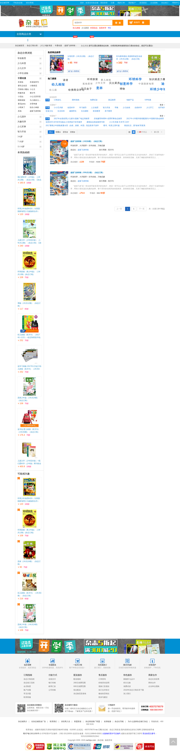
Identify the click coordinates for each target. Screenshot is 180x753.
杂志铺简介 (22, 721)
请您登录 (104, 3)
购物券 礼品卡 (129, 679)
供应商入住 (65, 721)
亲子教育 (108, 111)
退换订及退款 (103, 686)
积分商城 (30, 3)
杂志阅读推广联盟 (92, 721)
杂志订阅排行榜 (40, 40)
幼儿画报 (58, 84)
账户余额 (27, 690)
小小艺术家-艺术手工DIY (119, 122)
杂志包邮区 (107, 40)
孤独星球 (88, 84)
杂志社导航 (119, 721)
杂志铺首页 (19, 45)
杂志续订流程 (29, 683)
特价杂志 (73, 40)
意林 (99, 88)
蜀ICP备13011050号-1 (32, 733)
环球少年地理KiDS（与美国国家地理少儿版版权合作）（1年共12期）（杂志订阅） (29, 211)
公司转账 (52, 690)
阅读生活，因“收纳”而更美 (134, 125)
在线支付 (52, 679)
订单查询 (102, 679)
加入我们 (127, 694)
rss (96, 730)
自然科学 (138, 107)
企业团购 (154, 3)
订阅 (100, 730)
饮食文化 (49, 111)
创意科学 (126, 83)
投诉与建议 (103, 697)
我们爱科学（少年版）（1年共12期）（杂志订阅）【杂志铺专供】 (29, 180)
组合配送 (77, 690)
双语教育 (96, 111)
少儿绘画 (126, 107)
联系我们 (53, 721)
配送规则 (77, 679)
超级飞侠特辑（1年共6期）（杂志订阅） (86, 141)
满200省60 (89, 40)
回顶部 (173, 741)
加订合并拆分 (103, 690)
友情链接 (107, 721)
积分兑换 (127, 683)
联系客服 (27, 697)
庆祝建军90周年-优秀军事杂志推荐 (108, 119)
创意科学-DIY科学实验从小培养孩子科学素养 (64, 122)
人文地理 (94, 107)
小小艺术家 (58, 107)
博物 (122, 88)
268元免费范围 (80, 683)
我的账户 (132, 3)
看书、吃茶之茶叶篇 (111, 125)
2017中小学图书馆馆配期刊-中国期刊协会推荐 (145, 119)
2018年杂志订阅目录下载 (133, 690)
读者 (65, 80)
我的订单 (121, 3)
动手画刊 (161, 107)
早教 (116, 107)
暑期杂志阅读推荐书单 (96, 122)
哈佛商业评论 (76, 90)
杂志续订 (165, 3)
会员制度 (27, 686)
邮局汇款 (52, 686)
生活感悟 (84, 111)
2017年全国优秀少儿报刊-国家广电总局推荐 (71, 119)
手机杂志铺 (17, 3)
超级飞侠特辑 (69, 45)
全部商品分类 (24, 34)
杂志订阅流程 (29, 679)
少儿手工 (150, 107)
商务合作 (152, 683)
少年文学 (100, 83)
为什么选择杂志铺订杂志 (138, 721)
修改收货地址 (103, 694)
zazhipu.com (91, 740)
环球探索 (92, 79)
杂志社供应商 (153, 679)
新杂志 (58, 40)
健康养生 (73, 111)
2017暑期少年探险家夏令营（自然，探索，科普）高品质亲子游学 (72, 125)
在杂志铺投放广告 (38, 721)
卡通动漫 (58, 45)
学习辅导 (83, 107)
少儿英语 (85, 28)
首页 (21, 40)
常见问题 (27, 694)
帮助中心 (176, 3)
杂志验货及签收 (80, 694)
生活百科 (61, 111)
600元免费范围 (80, 686)
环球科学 (135, 79)
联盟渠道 (77, 721)
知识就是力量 (157, 79)
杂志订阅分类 (32, 45)
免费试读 (127, 686)
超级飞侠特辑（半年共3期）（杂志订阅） (87, 173)
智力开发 (106, 107)
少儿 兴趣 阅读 (46, 45)
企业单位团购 (153, 686)
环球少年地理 (160, 89)
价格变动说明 (103, 683)
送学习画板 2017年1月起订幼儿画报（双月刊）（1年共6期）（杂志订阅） (29, 369)
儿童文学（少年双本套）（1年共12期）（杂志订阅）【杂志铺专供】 (29, 243)
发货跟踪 (143, 3)
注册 (112, 3)
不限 (47, 100)
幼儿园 (53, 90)
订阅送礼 (124, 40)
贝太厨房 (114, 83)
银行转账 (52, 683)
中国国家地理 (146, 84)
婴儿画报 (106, 80)
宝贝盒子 (86, 88)
